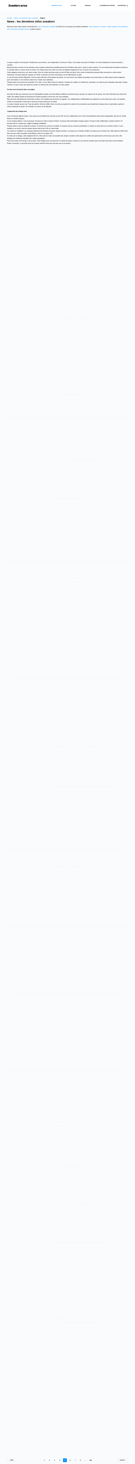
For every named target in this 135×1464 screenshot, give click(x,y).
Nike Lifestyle (93, 26)
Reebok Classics (24, 29)
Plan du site (74, 1423)
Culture (73, 5)
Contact (51, 1423)
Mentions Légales (54, 1425)
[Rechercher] (123, 6)
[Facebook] (91, 1423)
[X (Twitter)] (94, 1423)
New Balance (123, 26)
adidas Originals (112, 26)
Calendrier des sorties (107, 5)
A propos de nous (62, 1423)
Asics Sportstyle (12, 29)
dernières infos (56, 5)
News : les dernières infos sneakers (26, 18)
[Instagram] (97, 1423)
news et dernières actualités (46, 26)
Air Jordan (102, 26)
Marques (88, 5)
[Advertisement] (67, 46)
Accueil (9, 18)
